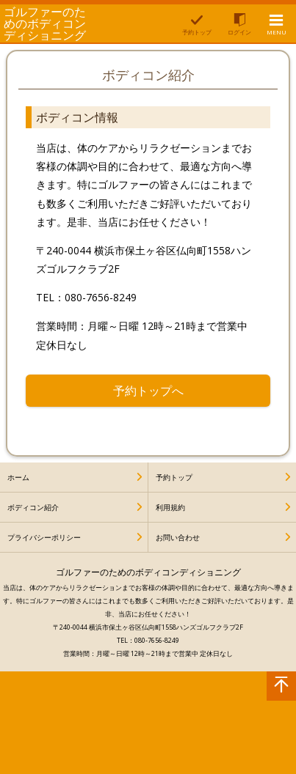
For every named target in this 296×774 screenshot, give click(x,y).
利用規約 (170, 507)
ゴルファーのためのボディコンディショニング (45, 23)
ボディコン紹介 (33, 507)
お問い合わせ (178, 537)
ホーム (18, 477)
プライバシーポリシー (44, 537)
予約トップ (174, 477)
